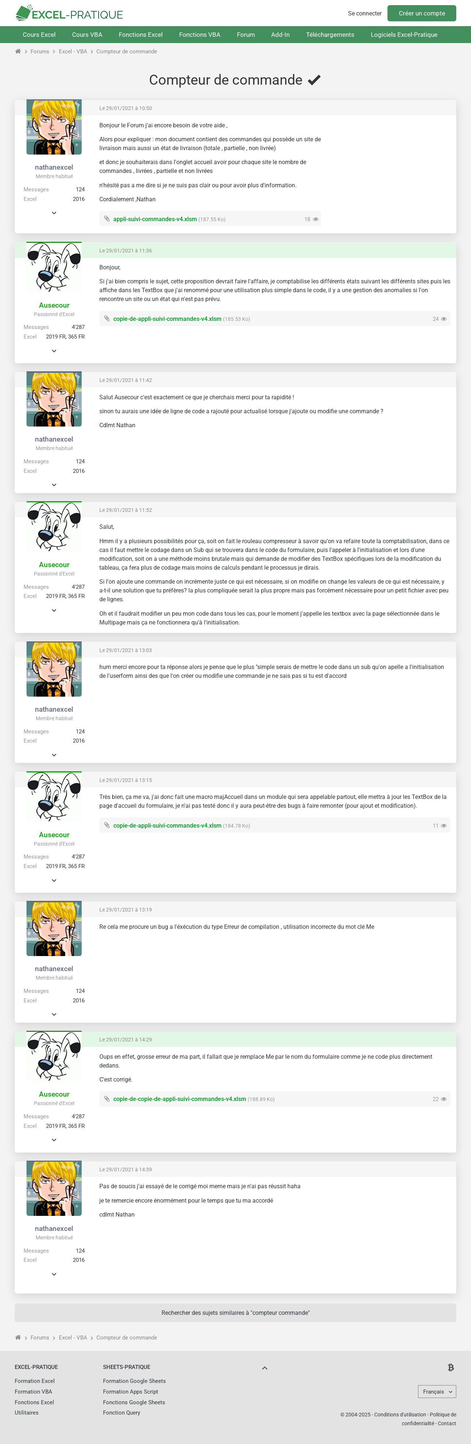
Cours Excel (39, 34)
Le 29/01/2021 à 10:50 (125, 108)
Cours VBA (87, 34)
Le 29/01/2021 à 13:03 (125, 650)
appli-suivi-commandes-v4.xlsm (155, 219)
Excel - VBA (73, 51)
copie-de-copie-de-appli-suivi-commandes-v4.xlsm (179, 1099)
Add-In (280, 34)
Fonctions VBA (199, 34)
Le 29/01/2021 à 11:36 (125, 251)
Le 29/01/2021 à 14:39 (125, 1169)
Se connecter (365, 13)
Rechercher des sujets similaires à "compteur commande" (236, 1312)
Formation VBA (33, 1391)
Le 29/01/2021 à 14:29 (125, 1040)
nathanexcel (54, 167)
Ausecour (54, 305)
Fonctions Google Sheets (134, 1402)
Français (433, 1391)
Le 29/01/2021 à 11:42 (125, 380)
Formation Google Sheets (134, 1381)
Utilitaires (27, 1412)
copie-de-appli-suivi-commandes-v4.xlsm (167, 318)
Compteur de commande (126, 51)
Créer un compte (422, 13)
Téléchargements (330, 34)
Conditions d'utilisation (400, 1415)
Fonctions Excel (141, 34)
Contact (447, 1423)
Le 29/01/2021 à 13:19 (125, 910)
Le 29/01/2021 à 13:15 (125, 780)
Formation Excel (35, 1381)
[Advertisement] (388, 172)
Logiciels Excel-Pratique (404, 34)
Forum (246, 34)
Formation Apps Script (130, 1391)
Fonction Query (121, 1412)
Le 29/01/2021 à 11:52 (125, 510)
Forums (40, 51)
